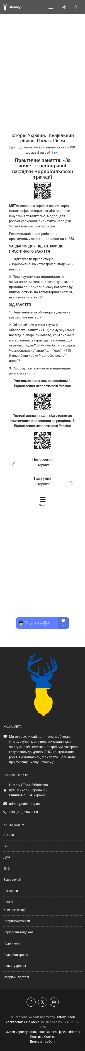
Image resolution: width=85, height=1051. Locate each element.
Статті (8, 902)
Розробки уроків (15, 955)
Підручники (12, 943)
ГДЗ (6, 846)
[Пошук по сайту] (76, 7)
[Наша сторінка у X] (42, 1002)
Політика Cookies (42, 1036)
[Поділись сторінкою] (64, 7)
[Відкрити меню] (51, 7)
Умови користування (21, 1032)
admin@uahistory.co (24, 804)
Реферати (10, 891)
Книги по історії (14, 910)
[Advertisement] (42, 81)
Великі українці (14, 966)
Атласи (8, 835)
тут (56, 152)
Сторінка (40, 461)
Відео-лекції (12, 879)
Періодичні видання (18, 932)
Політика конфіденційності (58, 1032)
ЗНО (6, 868)
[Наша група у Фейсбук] (31, 1002)
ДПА (6, 857)
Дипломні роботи (43, 1041)
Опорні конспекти (16, 921)
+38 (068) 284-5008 (23, 812)
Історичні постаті (16, 977)
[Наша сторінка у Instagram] (54, 1002)
